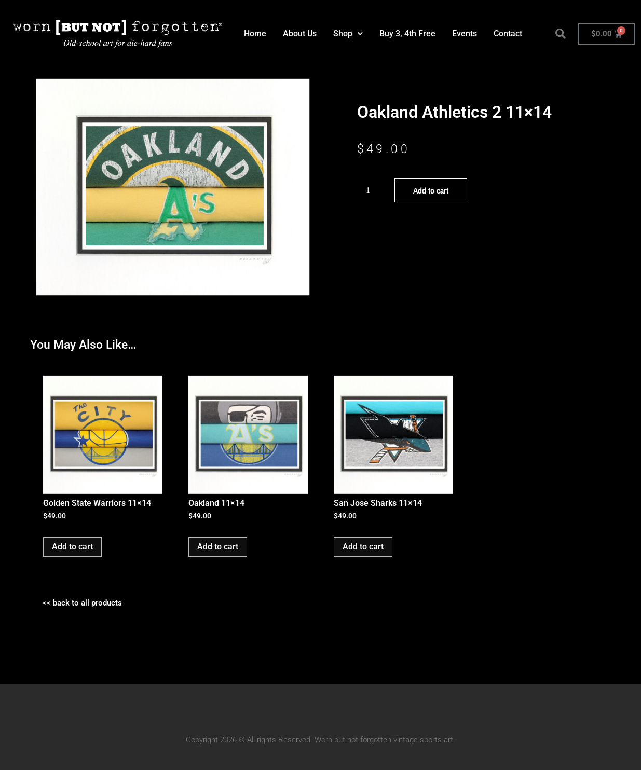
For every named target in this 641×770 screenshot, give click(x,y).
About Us (300, 33)
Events (464, 33)
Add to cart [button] (72, 547)
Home (255, 33)
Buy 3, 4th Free (407, 33)
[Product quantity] (372, 190)
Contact (508, 33)
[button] (560, 33)
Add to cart (430, 190)
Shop (348, 33)
